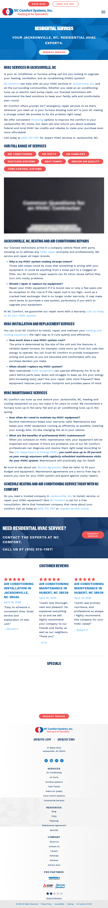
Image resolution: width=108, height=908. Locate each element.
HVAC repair (48, 251)
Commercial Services (54, 800)
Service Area (54, 865)
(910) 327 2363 (66, 739)
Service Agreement (49, 467)
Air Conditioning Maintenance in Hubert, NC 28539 (54, 588)
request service (93, 534)
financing (37, 119)
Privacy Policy (46, 904)
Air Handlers (75, 154)
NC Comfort (11, 83)
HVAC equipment (42, 370)
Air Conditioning (20, 154)
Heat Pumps (53, 161)
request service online (74, 508)
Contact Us (54, 846)
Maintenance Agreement (54, 825)
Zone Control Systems (25, 169)
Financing (54, 821)
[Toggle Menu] (103, 12)
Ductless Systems (21, 161)
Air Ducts (49, 154)
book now (38, 4)
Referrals (54, 855)
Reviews (54, 860)
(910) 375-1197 (30, 137)
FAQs (53, 816)
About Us (54, 841)
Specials (54, 830)
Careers (54, 851)
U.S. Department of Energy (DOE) (35, 452)
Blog (54, 811)
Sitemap (70, 904)
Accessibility (59, 904)
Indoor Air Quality (85, 161)
